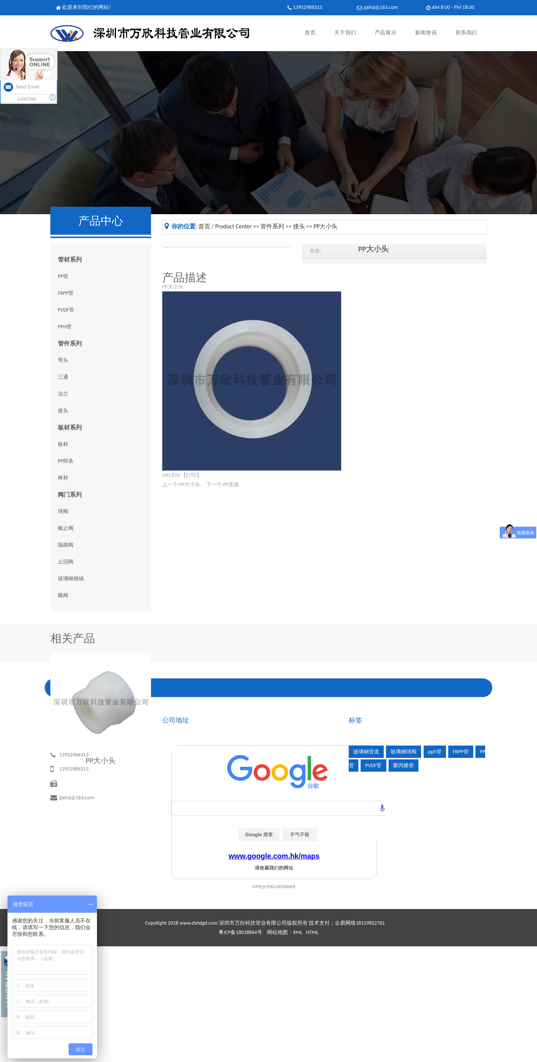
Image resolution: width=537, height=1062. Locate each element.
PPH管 (65, 327)
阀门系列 (70, 494)
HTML (312, 932)
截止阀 (65, 528)
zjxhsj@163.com (381, 7)
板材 (63, 444)
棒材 (63, 478)
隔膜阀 (65, 545)
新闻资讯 (426, 33)
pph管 (435, 752)
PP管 (63, 276)
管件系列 (70, 343)
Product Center (233, 226)
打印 (191, 475)
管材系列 (70, 259)
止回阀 (65, 562)
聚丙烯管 (403, 765)
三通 (63, 377)
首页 (310, 33)
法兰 (63, 394)
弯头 (63, 360)
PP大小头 (326, 226)
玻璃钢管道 (366, 752)
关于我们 (345, 33)
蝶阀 (63, 595)
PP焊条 (65, 461)
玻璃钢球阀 (403, 752)
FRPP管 (66, 293)
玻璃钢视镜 (71, 578)
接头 (63, 410)
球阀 (63, 511)
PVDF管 (66, 310)
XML (297, 932)
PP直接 (231, 484)
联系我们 (466, 33)
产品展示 (385, 33)
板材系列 (70, 427)
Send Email (21, 87)
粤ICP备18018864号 (240, 932)
